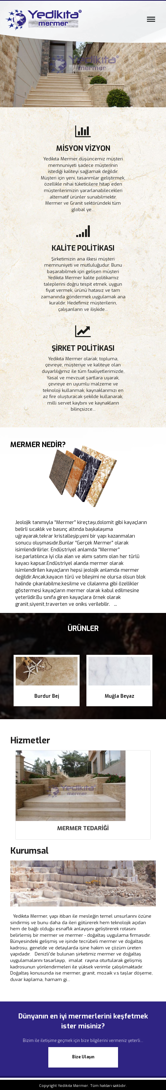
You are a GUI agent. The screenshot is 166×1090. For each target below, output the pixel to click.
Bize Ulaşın (83, 1057)
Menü (149, 22)
